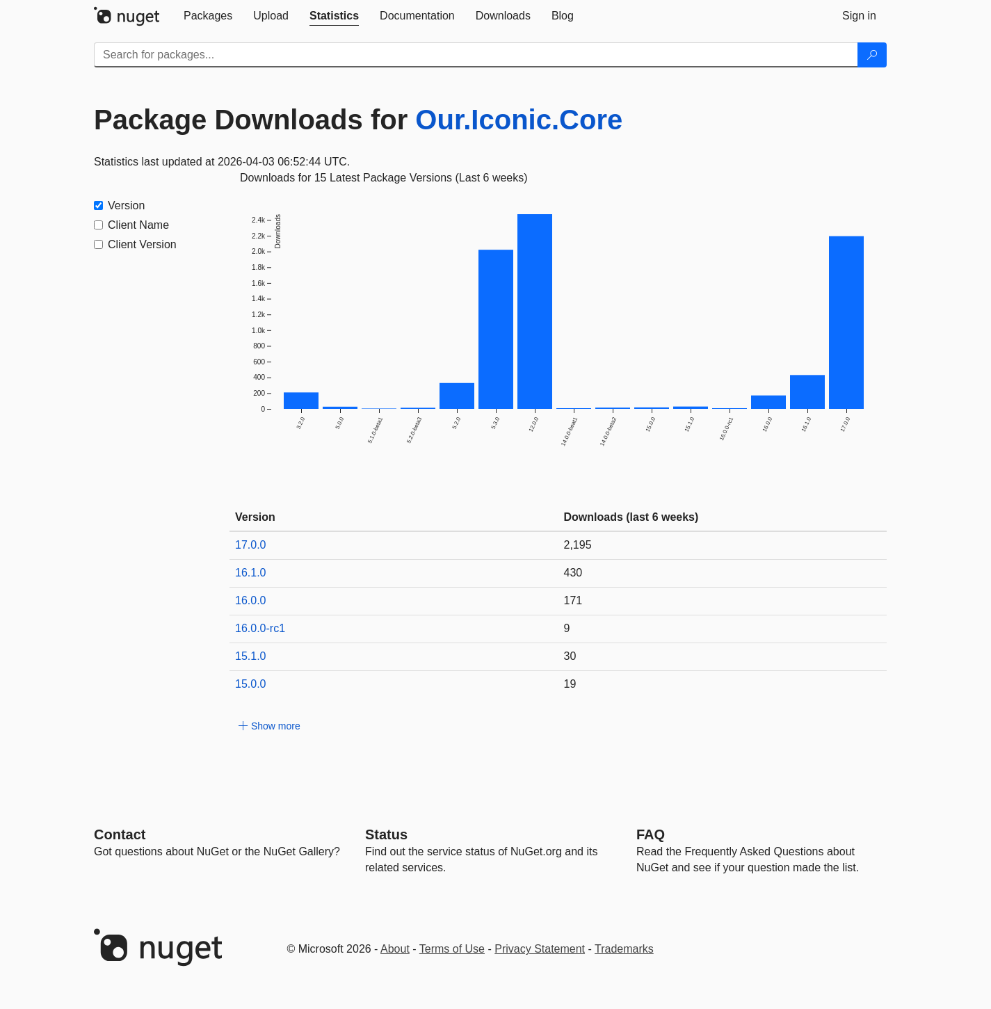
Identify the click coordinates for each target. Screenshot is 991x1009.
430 (573, 573)
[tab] (208, 16)
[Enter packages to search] (476, 54)
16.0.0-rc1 (260, 628)
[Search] (872, 54)
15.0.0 (250, 684)
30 (570, 656)
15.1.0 (250, 656)
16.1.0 (250, 573)
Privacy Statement (539, 949)
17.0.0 (250, 545)
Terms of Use (452, 949)
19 (570, 684)
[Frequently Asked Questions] (650, 834)
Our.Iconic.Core (518, 119)
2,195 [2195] (578, 545)
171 (573, 600)
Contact (119, 834)
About (395, 949)
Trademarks (624, 949)
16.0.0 (250, 600)
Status (386, 834)
